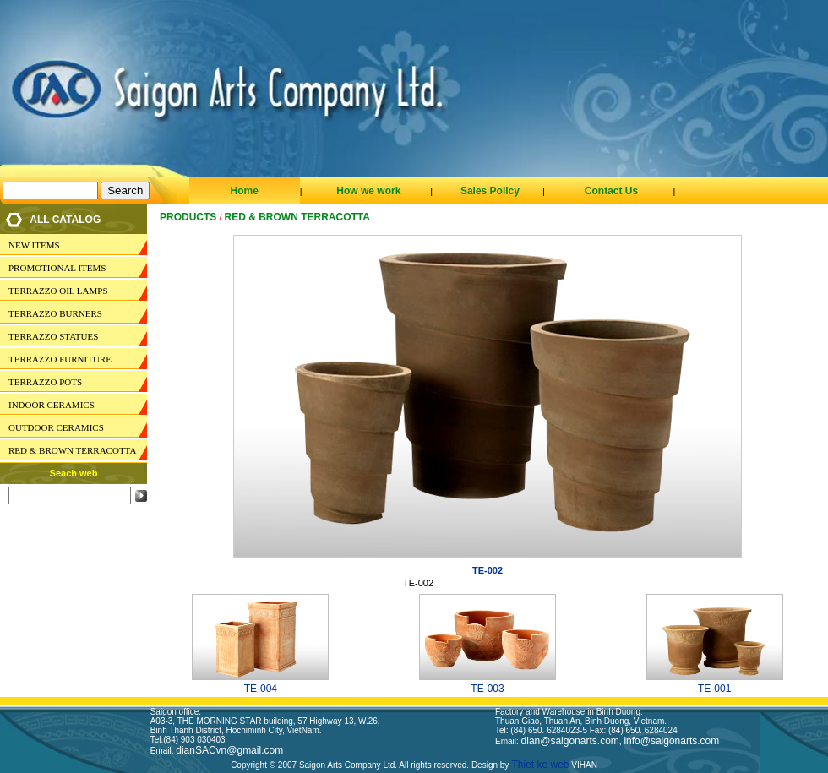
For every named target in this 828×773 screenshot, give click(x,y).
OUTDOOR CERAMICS (56, 427)
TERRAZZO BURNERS (55, 313)
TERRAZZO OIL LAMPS (58, 291)
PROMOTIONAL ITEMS (57, 268)
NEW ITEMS (34, 245)
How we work (368, 191)
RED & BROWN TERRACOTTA (72, 450)
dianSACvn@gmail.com (229, 750)
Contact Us (611, 191)
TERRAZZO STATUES (53, 336)
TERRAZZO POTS (45, 382)
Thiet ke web (539, 764)
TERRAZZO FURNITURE (60, 359)
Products (188, 217)
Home (244, 191)
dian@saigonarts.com (570, 741)
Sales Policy (490, 191)
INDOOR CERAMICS (51, 405)
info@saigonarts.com (671, 741)
